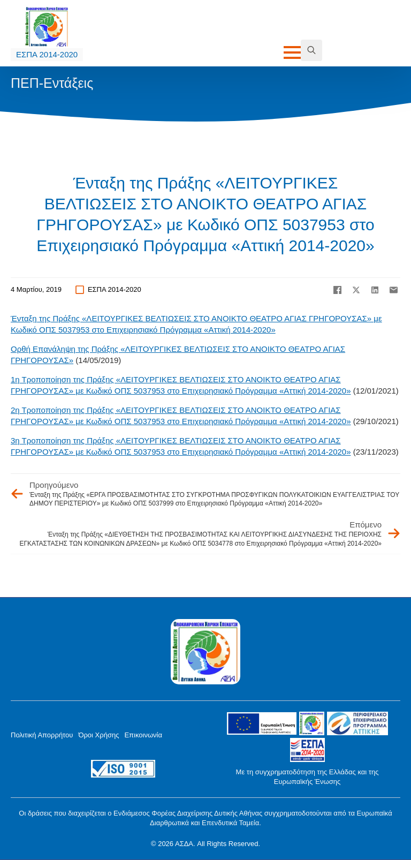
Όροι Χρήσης (98, 735)
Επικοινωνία (143, 735)
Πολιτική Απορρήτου (42, 735)
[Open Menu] (292, 52)
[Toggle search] (311, 50)
